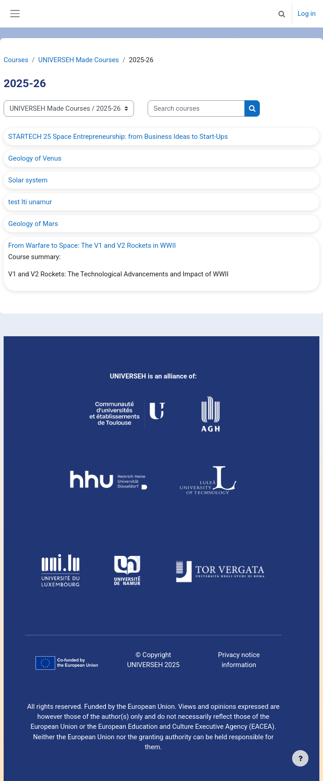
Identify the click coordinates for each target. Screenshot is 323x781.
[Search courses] (196, 108)
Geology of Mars (33, 224)
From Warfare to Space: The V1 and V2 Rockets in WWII (92, 245)
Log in (307, 14)
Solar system (28, 180)
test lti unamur (30, 202)
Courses (16, 60)
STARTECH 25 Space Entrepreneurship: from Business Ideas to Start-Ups (118, 137)
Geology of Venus (34, 158)
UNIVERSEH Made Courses (78, 60)
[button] (282, 13)
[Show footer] (300, 758)
